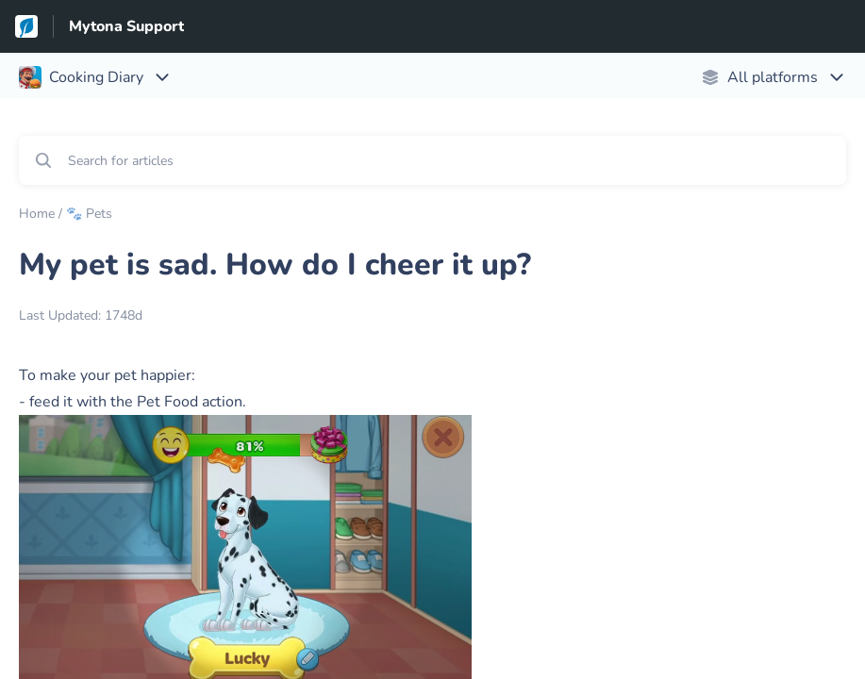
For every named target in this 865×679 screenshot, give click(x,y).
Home (37, 214)
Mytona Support (126, 26)
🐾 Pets (89, 214)
